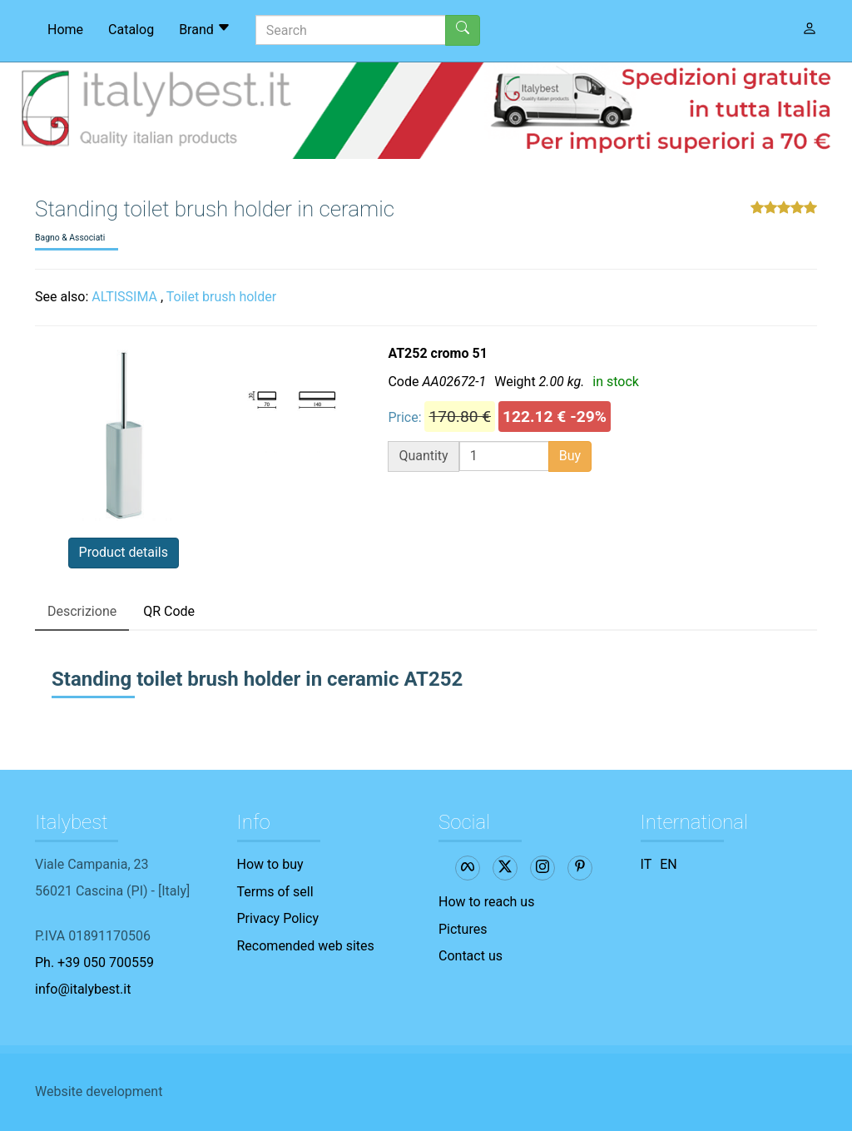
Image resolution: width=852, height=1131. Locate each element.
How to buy (270, 864)
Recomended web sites (305, 946)
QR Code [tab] (169, 611)
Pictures (462, 929)
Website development (98, 1091)
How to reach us (486, 902)
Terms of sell (275, 892)
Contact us (470, 956)
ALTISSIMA (124, 297)
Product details (123, 552)
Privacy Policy (278, 918)
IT (646, 864)
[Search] (350, 30)
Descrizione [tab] (81, 611)
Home (65, 29)
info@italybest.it (83, 989)
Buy (570, 456)
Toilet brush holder (221, 297)
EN (668, 864)
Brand (204, 29)
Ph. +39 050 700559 (94, 962)
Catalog (131, 29)
